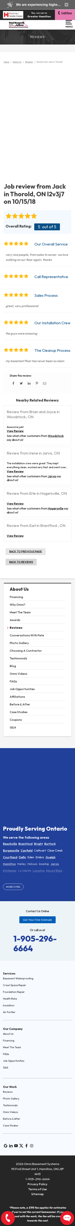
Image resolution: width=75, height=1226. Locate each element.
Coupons (16, 720)
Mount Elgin (54, 871)
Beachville (10, 844)
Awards (15, 620)
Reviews (16, 627)
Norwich (24, 877)
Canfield (27, 850)
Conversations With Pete (27, 635)
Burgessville (11, 850)
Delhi (22, 857)
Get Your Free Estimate (37, 919)
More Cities (13, 886)
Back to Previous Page (25, 551)
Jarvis (52, 476)
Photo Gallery (19, 643)
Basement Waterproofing (18, 978)
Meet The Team (20, 612)
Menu (69, 24)
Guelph (50, 857)
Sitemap (37, 1194)
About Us (19, 589)
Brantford (25, 844)
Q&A (13, 727)
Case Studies (18, 712)
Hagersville (55, 508)
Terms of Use (37, 1189)
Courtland (10, 857)
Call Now (66, 13)
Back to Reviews (21, 562)
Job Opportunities (22, 689)
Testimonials (18, 658)
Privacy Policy (37, 1184)
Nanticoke (10, 877)
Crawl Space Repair (14, 985)
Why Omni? (17, 604)
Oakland (37, 877)
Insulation (8, 1005)
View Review (15, 431)
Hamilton (9, 864)
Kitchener (10, 871)
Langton (39, 871)
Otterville (51, 877)
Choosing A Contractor (26, 650)
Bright (38, 844)
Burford (49, 844)
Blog (13, 666)
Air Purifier (9, 1012)
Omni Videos (18, 673)
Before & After (20, 704)
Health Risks (10, 998)
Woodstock (56, 436)
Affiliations (17, 697)
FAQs (13, 681)
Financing (16, 597)
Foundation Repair (14, 992)
